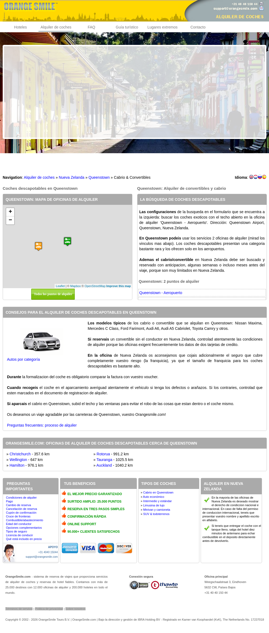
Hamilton (16, 465)
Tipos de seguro (16, 531)
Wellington (18, 459)
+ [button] (10, 212)
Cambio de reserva (18, 505)
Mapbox (75, 286)
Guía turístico (127, 27)
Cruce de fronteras (18, 516)
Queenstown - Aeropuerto (160, 293)
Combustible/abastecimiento (24, 520)
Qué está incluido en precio (24, 539)
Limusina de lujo (154, 505)
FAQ (91, 27)
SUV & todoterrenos (156, 514)
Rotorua (103, 454)
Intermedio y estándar (157, 501)
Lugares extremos (162, 27)
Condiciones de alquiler (21, 497)
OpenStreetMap (94, 286)
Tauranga (104, 459)
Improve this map (118, 286)
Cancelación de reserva (21, 508)
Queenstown (99, 177)
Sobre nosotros (75, 608)
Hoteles (20, 27)
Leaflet (60, 286)
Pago (9, 501)
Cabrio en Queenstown (158, 492)
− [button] (10, 220)
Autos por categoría (23, 359)
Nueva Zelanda (71, 177)
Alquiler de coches (56, 27)
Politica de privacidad (49, 608)
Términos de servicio (19, 608)
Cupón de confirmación (21, 512)
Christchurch (20, 454)
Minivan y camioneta (156, 509)
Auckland (104, 465)
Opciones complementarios (24, 527)
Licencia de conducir (19, 535)
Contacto (198, 27)
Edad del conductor (18, 523)
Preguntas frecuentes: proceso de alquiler (42, 425)
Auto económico (153, 496)
